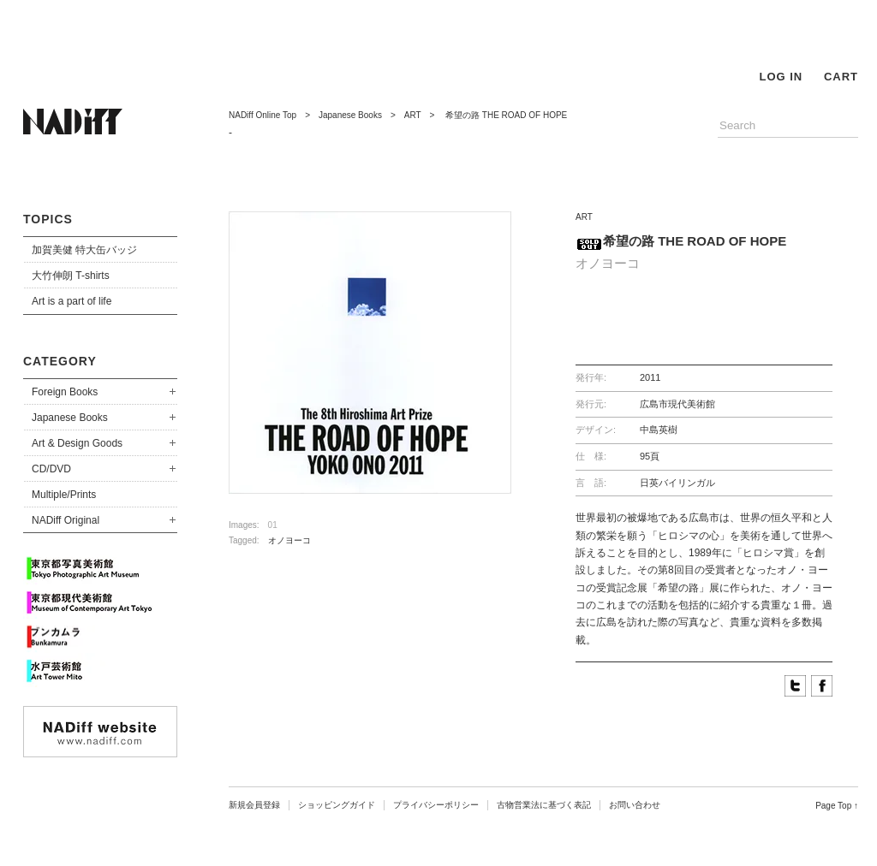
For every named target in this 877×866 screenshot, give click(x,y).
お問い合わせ (634, 805)
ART (412, 115)
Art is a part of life (71, 301)
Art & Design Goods (77, 443)
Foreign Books (65, 392)
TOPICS (48, 219)
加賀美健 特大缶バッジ (84, 250)
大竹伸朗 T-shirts (71, 276)
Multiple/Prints (64, 495)
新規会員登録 (254, 805)
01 (272, 525)
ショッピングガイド (336, 805)
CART (841, 76)
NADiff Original (65, 520)
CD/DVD (51, 469)
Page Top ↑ (836, 805)
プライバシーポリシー (436, 805)
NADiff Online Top (262, 115)
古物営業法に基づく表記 (544, 805)
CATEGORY (60, 361)
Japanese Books (70, 418)
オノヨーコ (289, 540)
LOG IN (780, 76)
